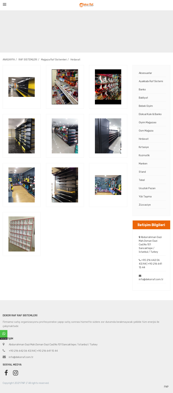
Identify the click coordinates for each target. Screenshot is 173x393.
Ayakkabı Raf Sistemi (151, 81)
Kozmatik (144, 155)
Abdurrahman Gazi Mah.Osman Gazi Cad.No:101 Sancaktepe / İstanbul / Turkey (150, 244)
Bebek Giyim (146, 106)
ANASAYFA (9, 59)
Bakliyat (143, 97)
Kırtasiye (144, 147)
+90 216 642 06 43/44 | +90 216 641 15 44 (150, 264)
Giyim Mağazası (147, 122)
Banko (142, 89)
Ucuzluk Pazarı (147, 188)
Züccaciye (145, 204)
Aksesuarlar (145, 73)
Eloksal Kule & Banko (150, 114)
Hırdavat (75, 59)
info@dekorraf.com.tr (151, 277)
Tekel (142, 180)
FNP (166, 386)
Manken (143, 163)
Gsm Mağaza (146, 130)
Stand (142, 171)
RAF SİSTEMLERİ (28, 59)
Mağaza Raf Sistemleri (54, 59)
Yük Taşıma (145, 196)
